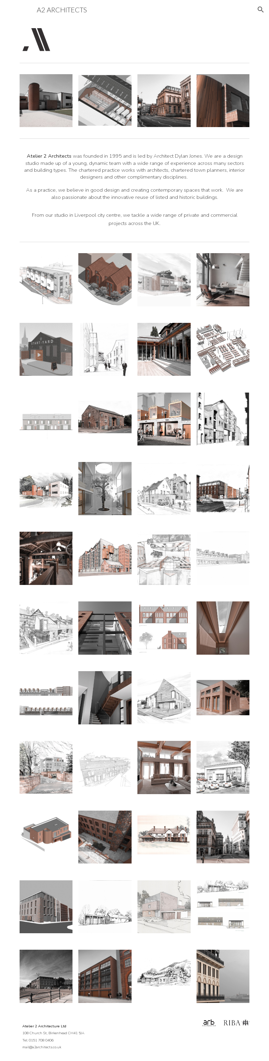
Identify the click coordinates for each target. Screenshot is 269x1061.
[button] (261, 9)
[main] (135, 190)
